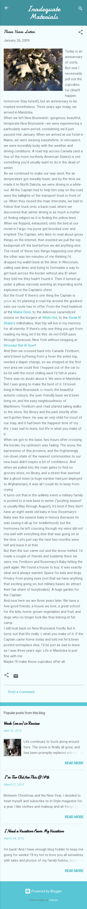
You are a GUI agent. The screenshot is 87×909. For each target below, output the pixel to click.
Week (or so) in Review (21, 723)
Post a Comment (21, 692)
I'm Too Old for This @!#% (26, 777)
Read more (74, 763)
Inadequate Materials (43, 13)
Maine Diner (22, 312)
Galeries (53, 900)
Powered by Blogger (43, 891)
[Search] (80, 9)
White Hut (49, 318)
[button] (80, 33)
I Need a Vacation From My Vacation (34, 831)
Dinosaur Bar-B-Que (19, 345)
